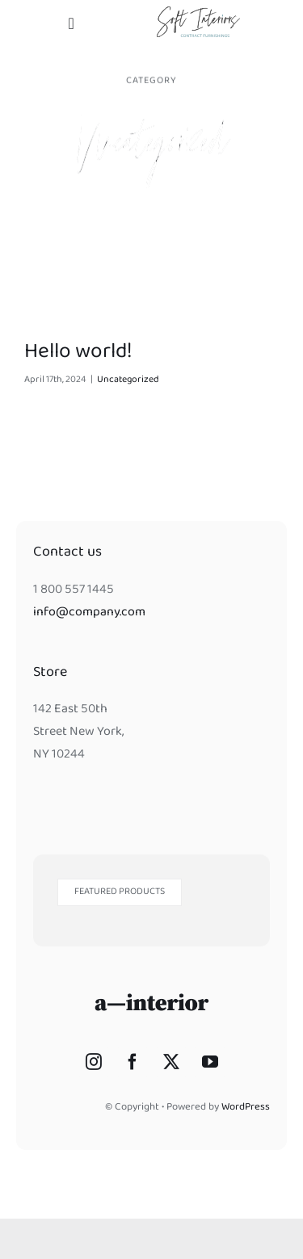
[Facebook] (132, 1062)
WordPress (245, 1107)
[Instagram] (93, 1062)
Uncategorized (128, 380)
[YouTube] (210, 1062)
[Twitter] (171, 1062)
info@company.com (89, 613)
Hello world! (78, 353)
